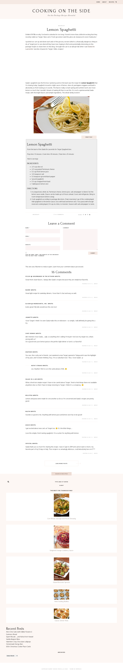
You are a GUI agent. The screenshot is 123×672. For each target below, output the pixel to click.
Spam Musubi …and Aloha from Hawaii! (19, 637)
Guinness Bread (11, 634)
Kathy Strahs (36, 365)
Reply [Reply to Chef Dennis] (96, 345)
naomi (27, 290)
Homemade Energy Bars (14, 644)
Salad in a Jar (31, 379)
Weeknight (61, 25)
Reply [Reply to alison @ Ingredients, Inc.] (96, 311)
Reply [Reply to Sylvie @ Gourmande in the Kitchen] (96, 283)
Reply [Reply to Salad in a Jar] (96, 389)
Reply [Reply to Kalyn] (96, 418)
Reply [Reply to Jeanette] (96, 327)
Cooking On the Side (61, 10)
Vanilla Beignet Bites (13, 639)
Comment (66, 227)
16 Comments (59, 214)
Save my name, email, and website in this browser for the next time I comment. (42, 255)
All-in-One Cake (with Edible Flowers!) (19, 632)
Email (27, 236)
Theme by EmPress (75, 669)
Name (27, 227)
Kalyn (27, 411)
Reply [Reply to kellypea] (96, 405)
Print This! (89, 137)
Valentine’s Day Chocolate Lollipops (18, 642)
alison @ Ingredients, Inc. (36, 303)
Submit (61, 485)
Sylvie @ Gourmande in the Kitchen (39, 276)
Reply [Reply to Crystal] (96, 453)
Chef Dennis (30, 333)
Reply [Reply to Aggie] (96, 437)
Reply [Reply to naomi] (96, 297)
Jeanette (29, 317)
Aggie (27, 425)
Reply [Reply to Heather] (96, 361)
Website (28, 244)
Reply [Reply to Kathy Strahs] (96, 373)
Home (98, 2)
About (104, 2)
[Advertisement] (61, 66)
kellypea (28, 395)
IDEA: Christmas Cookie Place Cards (18, 646)
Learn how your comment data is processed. (68, 267)
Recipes (111, 2)
